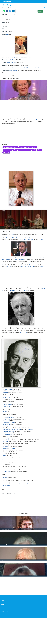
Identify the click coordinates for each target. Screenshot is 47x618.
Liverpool (14, 57)
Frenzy (36, 68)
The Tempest (6, 483)
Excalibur (32, 68)
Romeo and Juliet (7, 424)
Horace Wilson (30, 429)
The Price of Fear (7, 471)
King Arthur (23, 266)
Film (14, 149)
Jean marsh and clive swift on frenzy (28, 147)
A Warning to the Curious (18, 259)
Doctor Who (32, 263)
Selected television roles (24, 149)
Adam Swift (13, 62)
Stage (39, 149)
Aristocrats (5, 448)
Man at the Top (6, 396)
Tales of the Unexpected (8, 431)
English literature (33, 237)
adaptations (39, 258)
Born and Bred (41, 68)
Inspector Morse (7, 439)
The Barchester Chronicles (14, 263)
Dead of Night (6, 420)
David (7, 34)
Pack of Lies (6, 441)
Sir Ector (9, 266)
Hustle (4, 455)
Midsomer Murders (7, 457)
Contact (3, 608)
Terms (2, 600)
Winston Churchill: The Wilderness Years (12, 429)
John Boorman (31, 266)
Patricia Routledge (13, 70)
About (2, 597)
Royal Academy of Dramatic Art (26, 239)
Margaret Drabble (10, 59)
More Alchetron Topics (7, 485)
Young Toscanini (6, 406)
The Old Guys (27, 68)
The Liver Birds (6, 419)
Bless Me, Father (7, 426)
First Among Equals (7, 438)
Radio (34, 149)
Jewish (42, 239)
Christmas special (33, 264)
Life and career (7, 149)
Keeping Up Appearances (18, 68)
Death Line (5, 392)
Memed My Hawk (7, 403)
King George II (15, 448)
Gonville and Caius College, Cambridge (12, 237)
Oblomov (5, 463)
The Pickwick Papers (7, 434)
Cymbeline (5, 477)
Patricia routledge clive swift (10, 147)
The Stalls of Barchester (8, 417)
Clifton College (42, 236)
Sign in (40, 11)
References (6, 152)
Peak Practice (6, 446)
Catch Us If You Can (7, 389)
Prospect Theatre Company (24, 483)
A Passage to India (7, 404)
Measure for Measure (8, 468)
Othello (5, 411)
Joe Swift (8, 62)
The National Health (7, 397)
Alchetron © (5, 611)
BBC (30, 258)
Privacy (3, 604)
